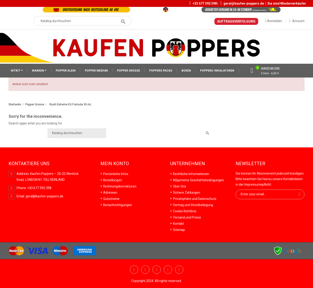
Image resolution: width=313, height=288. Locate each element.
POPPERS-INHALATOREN (217, 71)
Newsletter (250, 163)
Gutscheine (111, 198)
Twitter (134, 269)
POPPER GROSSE (128, 71)
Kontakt (178, 223)
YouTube (145, 269)
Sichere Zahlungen (186, 192)
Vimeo (168, 269)
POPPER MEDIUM (96, 71)
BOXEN (186, 71)
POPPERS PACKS (160, 71)
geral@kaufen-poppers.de (243, 3)
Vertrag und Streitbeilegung (192, 205)
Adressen (109, 192)
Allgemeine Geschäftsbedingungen (198, 180)
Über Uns (179, 186)
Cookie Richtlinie (184, 211)
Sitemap (178, 230)
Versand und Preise (186, 217)
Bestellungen (112, 180)
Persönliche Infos (115, 174)
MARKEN (38, 71)
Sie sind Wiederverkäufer (286, 3)
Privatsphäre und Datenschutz (194, 198)
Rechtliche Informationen (190, 174)
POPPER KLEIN (66, 71)
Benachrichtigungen (117, 205)
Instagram (179, 269)
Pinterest (156, 269)
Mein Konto (114, 163)
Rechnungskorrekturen (119, 186)
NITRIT (16, 71)
